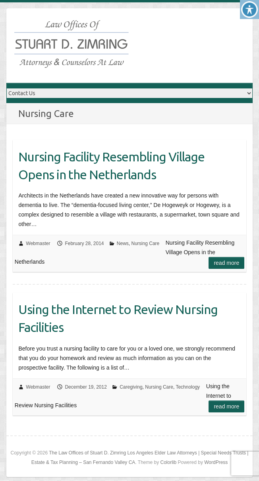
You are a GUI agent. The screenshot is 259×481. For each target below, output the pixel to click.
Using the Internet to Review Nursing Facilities (118, 318)
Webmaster (38, 243)
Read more (226, 263)
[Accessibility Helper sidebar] (249, 9)
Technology (188, 387)
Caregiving (131, 387)
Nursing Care (145, 243)
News (123, 243)
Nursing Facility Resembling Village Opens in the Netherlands (111, 165)
